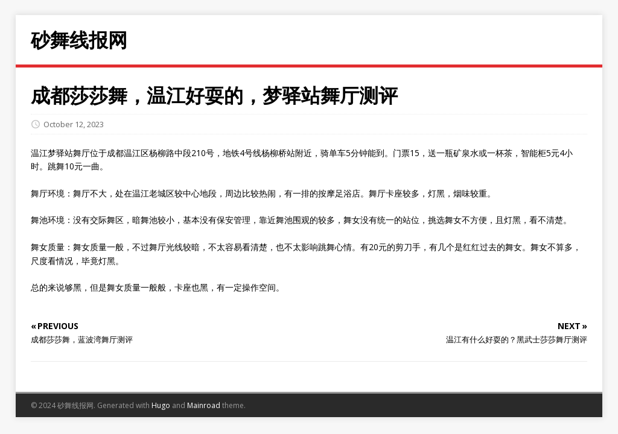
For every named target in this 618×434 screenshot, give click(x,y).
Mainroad (203, 405)
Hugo (160, 405)
